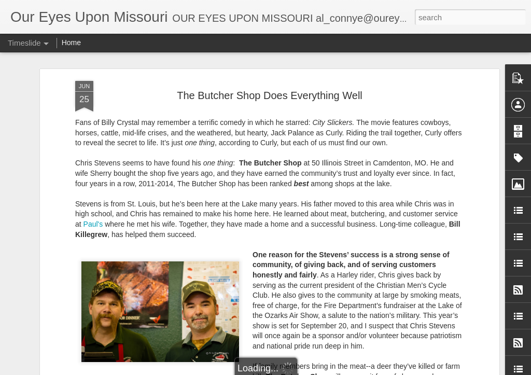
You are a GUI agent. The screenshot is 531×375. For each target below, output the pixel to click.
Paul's (93, 146)
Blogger (339, 369)
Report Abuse (370, 369)
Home (71, 42)
